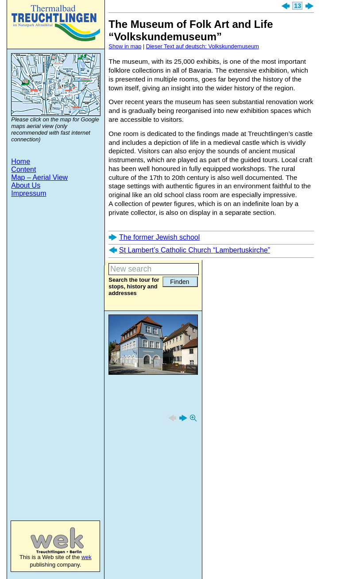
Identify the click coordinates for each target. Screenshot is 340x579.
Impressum (28, 193)
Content (23, 169)
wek (48, 540)
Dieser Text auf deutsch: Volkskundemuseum (202, 46)
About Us (25, 185)
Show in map (124, 46)
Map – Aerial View (39, 177)
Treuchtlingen (55, 23)
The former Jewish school (159, 237)
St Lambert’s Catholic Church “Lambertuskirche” (194, 250)
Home (20, 161)
